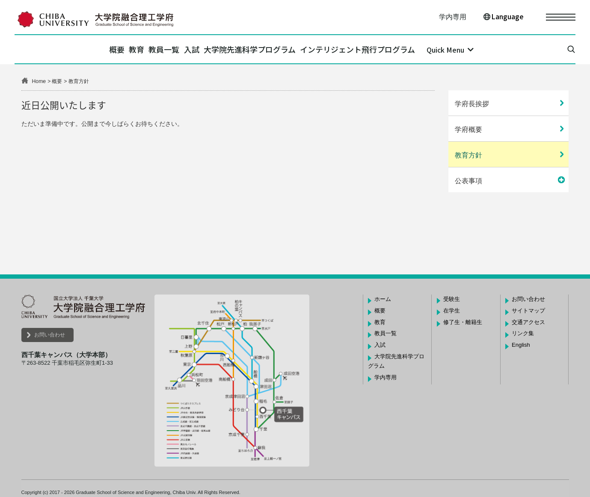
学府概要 (468, 129)
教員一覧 (156, 49)
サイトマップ (528, 310)
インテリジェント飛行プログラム (393, 49)
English (521, 345)
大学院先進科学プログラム (271, 49)
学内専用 (452, 17)
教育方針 (468, 155)
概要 (80, 49)
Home (39, 81)
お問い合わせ (49, 335)
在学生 (451, 310)
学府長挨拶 (472, 103)
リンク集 (523, 333)
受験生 (451, 299)
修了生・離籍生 (462, 322)
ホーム (382, 299)
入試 (199, 49)
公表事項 (468, 181)
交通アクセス (528, 322)
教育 (114, 49)
